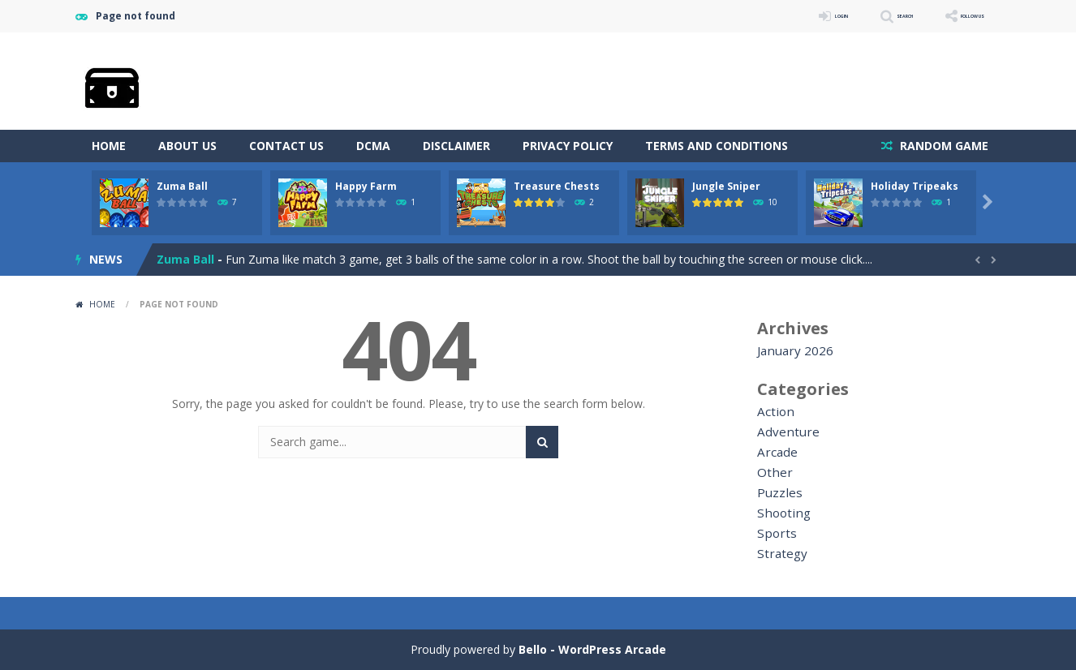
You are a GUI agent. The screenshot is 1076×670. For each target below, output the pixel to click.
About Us (187, 145)
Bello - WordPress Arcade (592, 649)
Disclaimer (456, 145)
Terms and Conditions (716, 145)
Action (773, 411)
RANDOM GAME (942, 145)
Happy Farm (366, 186)
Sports (774, 533)
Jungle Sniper (726, 186)
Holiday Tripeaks (914, 186)
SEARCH (856, 16)
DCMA (373, 145)
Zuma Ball (182, 186)
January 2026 (791, 351)
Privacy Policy (568, 145)
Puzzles (777, 492)
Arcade (775, 452)
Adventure (784, 432)
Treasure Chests (557, 186)
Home (109, 145)
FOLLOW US (955, 16)
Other (772, 472)
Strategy (779, 553)
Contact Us (286, 145)
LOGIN (770, 16)
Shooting (780, 513)
